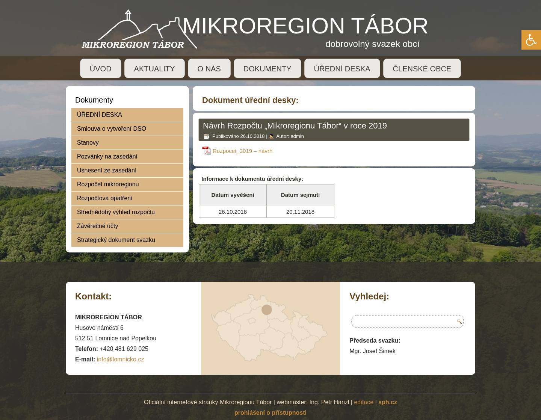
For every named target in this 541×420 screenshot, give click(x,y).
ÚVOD (101, 69)
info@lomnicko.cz (120, 359)
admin (297, 136)
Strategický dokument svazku (116, 240)
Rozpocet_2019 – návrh (242, 151)
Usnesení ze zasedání (106, 170)
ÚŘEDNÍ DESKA (342, 69)
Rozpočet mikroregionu (108, 184)
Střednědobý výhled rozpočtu (116, 212)
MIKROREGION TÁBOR (305, 25)
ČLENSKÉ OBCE (422, 69)
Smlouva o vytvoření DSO (111, 128)
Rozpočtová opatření (105, 198)
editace (363, 402)
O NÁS (209, 69)
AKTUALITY (154, 69)
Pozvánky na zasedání (107, 156)
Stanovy (88, 142)
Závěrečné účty (97, 226)
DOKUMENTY (267, 69)
